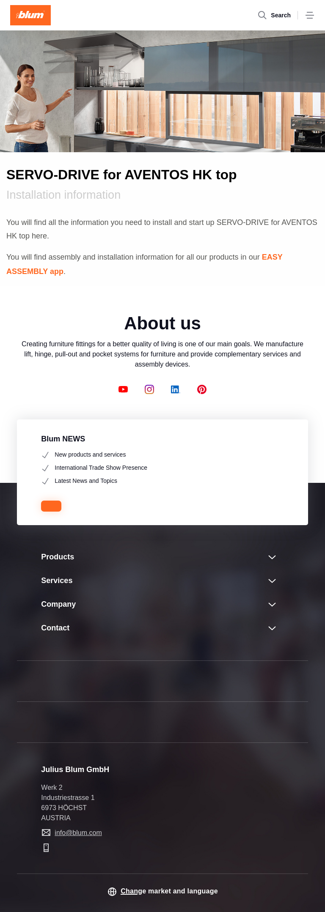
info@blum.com (78, 832)
